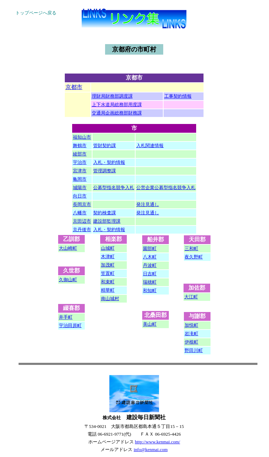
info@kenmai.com (151, 449)
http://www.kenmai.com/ (157, 441)
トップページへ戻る (35, 12)
